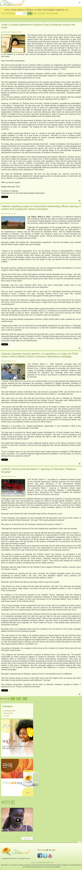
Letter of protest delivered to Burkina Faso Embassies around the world (38, 26)
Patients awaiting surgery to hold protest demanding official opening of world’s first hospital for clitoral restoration (41, 207)
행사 (32, 862)
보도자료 (13, 213)
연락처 (40, 862)
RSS (48, 862)
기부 (36, 862)
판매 (27, 793)
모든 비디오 (27, 838)
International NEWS (16, 32)
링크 (44, 862)
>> (25, 698)
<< (12, 698)
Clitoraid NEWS (8, 713)
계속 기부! (9, 741)
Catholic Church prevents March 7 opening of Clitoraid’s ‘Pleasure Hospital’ (38, 470)
